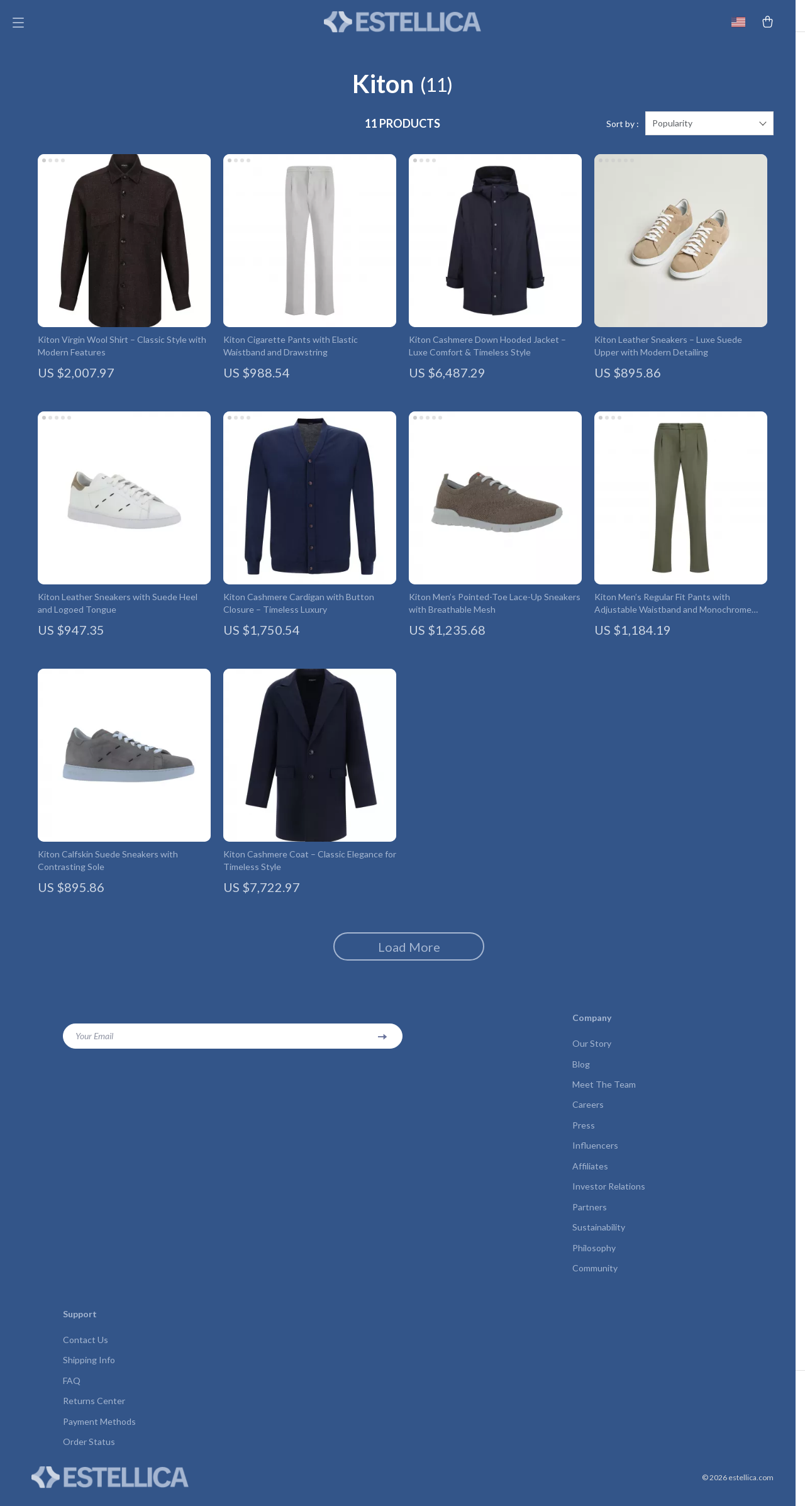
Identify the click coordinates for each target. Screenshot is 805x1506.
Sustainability (598, 1237)
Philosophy (594, 1257)
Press (583, 1133)
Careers (588, 1112)
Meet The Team (604, 1091)
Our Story (591, 1050)
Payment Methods (99, 1433)
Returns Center (94, 1412)
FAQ (71, 1391)
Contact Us (85, 1350)
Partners (589, 1216)
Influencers (595, 1154)
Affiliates (590, 1174)
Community (595, 1278)
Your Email (94, 1042)
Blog (581, 1071)
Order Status (89, 1454)
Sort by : (622, 130)
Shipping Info (89, 1371)
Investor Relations (608, 1195)
